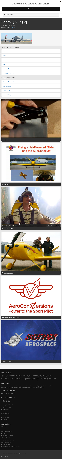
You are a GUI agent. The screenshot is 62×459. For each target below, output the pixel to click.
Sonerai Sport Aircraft (7, 438)
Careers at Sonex (5, 444)
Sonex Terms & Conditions (8, 393)
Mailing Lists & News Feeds (8, 405)
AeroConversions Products (8, 440)
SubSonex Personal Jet (7, 435)
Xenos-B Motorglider (6, 431)
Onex (3, 433)
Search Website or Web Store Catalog (11, 446)
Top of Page (4, 456)
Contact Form (5, 409)
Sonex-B (3, 426)
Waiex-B (3, 429)
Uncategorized (13, 27)
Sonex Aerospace (6, 442)
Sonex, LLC (4, 412)
